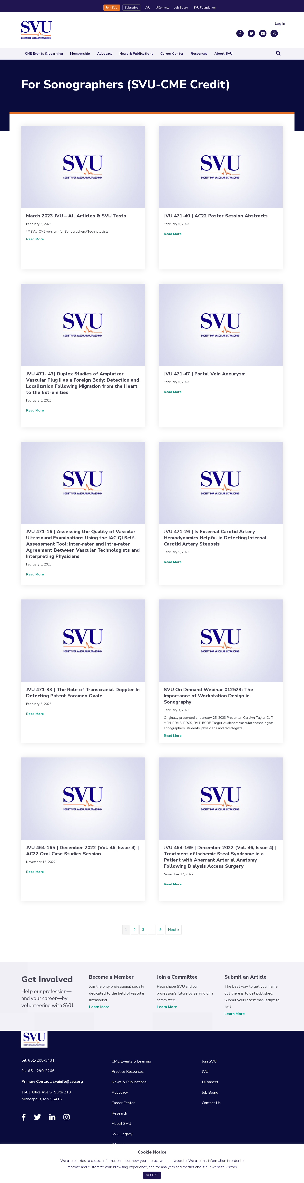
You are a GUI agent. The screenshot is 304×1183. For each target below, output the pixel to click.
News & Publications (136, 53)
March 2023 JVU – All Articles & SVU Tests (76, 216)
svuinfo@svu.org (68, 1081)
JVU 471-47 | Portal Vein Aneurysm (205, 374)
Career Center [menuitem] (123, 1103)
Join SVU (112, 8)
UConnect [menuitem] (210, 1082)
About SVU (223, 53)
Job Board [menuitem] (210, 1092)
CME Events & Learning (44, 53)
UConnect (162, 8)
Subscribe (131, 8)
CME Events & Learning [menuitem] (131, 1061)
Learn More (99, 1007)
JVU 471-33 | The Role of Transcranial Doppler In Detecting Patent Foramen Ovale (83, 692)
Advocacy (104, 53)
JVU (147, 8)
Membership (80, 53)
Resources (199, 53)
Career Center (172, 53)
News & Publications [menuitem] (129, 1082)
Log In (280, 23)
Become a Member (111, 977)
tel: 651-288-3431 (38, 1060)
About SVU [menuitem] (121, 1123)
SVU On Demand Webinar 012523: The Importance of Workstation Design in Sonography (208, 695)
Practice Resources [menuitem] (128, 1071)
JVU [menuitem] (205, 1071)
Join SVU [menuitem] (209, 1061)
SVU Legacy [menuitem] (122, 1134)
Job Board (181, 8)
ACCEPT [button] (152, 1175)
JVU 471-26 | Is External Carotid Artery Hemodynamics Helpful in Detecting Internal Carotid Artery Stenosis (215, 537)
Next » (173, 929)
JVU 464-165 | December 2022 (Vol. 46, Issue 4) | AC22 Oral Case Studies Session (82, 850)
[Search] (278, 53)
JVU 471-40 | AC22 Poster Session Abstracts (216, 216)
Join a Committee (177, 977)
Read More (35, 239)
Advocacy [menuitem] (120, 1092)
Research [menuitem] (119, 1113)
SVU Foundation (205, 8)
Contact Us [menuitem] (211, 1103)
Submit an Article (245, 977)
